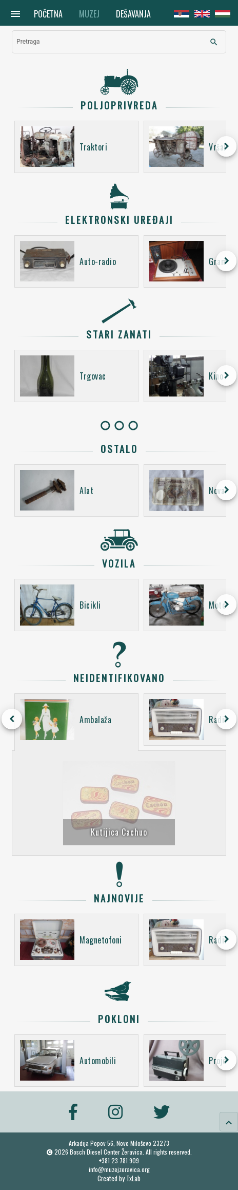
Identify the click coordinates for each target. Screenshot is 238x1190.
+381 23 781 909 (119, 1160)
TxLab (133, 1178)
